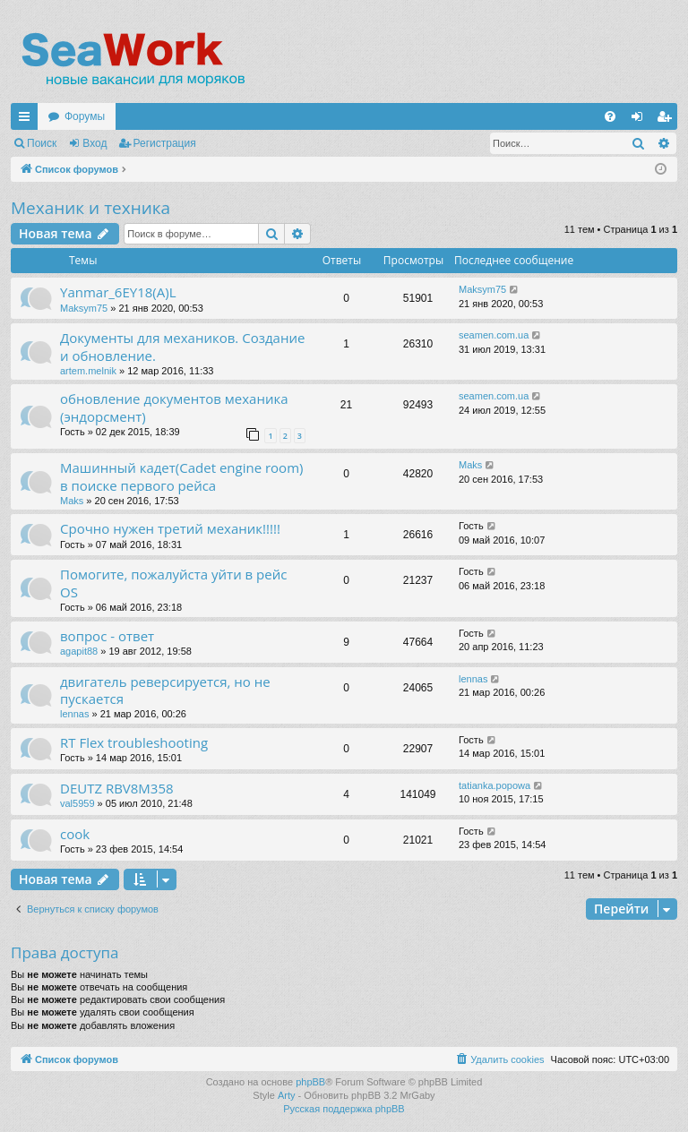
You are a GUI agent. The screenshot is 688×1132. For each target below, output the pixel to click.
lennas (74, 713)
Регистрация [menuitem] (667, 120)
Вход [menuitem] (641, 120)
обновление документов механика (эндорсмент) (174, 407)
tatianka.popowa (494, 785)
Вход (94, 143)
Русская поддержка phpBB (343, 1108)
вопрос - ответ (107, 636)
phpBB (310, 1081)
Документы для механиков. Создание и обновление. (182, 346)
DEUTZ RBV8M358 (117, 788)
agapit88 (79, 651)
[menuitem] (610, 116)
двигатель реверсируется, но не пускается (165, 690)
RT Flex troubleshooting (134, 742)
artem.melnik (88, 370)
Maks (71, 500)
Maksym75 (84, 308)
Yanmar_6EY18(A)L (118, 292)
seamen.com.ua (494, 335)
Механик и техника (90, 207)
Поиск (41, 143)
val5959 (77, 803)
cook (75, 834)
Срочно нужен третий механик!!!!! (170, 528)
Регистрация (164, 143)
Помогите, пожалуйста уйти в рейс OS (173, 582)
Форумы (84, 116)
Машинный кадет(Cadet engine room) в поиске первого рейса (181, 476)
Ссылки (28, 120)
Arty (287, 1095)
